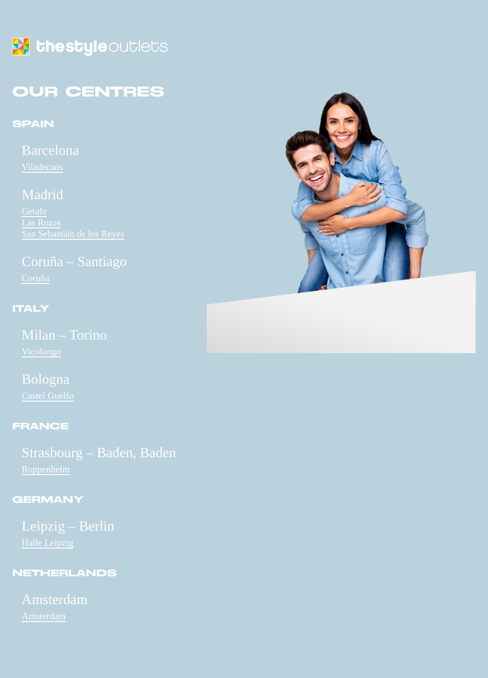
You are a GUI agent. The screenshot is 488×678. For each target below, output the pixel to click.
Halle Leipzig (47, 543)
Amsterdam (43, 616)
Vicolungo (41, 352)
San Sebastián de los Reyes (73, 234)
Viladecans (42, 167)
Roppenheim (46, 469)
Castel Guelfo (48, 396)
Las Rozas (41, 223)
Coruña (35, 278)
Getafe (34, 211)
